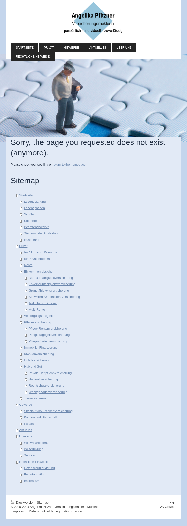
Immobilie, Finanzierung (41, 347)
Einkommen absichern (40, 271)
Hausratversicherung (43, 379)
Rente (28, 265)
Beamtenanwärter (36, 227)
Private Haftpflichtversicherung (50, 373)
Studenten (31, 221)
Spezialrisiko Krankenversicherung (48, 411)
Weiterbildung (33, 449)
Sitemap (43, 502)
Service (29, 455)
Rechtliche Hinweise (33, 462)
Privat (23, 246)
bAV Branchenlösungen (40, 252)
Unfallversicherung (37, 360)
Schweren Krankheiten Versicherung (54, 297)
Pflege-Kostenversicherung (48, 341)
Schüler (29, 214)
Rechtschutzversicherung (46, 385)
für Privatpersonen (37, 259)
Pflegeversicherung (37, 322)
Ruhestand (31, 240)
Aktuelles (25, 430)
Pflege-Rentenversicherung (48, 328)
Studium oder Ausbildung (41, 233)
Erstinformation (34, 474)
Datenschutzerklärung (39, 468)
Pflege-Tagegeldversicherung (49, 335)
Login (172, 502)
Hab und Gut (33, 366)
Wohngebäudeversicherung (48, 392)
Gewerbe (25, 404)
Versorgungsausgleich (39, 316)
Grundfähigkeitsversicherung (49, 290)
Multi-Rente (37, 309)
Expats (29, 423)
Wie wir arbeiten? (36, 443)
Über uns (25, 436)
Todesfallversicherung (44, 303)
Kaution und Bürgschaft (40, 417)
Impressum (32, 481)
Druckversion (23, 502)
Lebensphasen (34, 208)
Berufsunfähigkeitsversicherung (51, 278)
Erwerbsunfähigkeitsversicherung (52, 284)
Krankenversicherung (39, 354)
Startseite (26, 195)
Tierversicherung (35, 398)
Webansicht (168, 506)
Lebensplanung (35, 201)
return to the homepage (69, 164)
